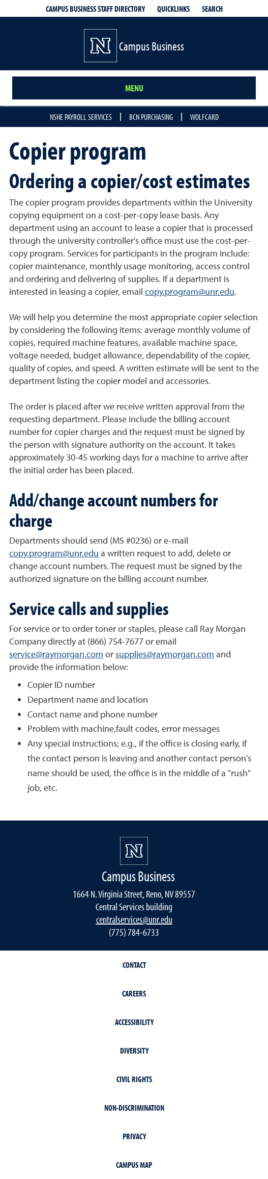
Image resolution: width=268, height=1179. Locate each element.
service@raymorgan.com (56, 654)
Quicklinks (173, 9)
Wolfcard (204, 117)
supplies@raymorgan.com (164, 654)
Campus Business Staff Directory (95, 9)
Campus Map (134, 1165)
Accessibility (134, 1022)
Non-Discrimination (134, 1108)
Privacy (134, 1136)
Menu (134, 88)
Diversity (134, 1050)
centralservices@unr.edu (134, 919)
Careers (134, 993)
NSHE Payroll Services (81, 117)
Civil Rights (134, 1079)
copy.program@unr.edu (189, 291)
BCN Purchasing (151, 117)
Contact (134, 965)
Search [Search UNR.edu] (212, 9)
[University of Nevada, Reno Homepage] (134, 851)
